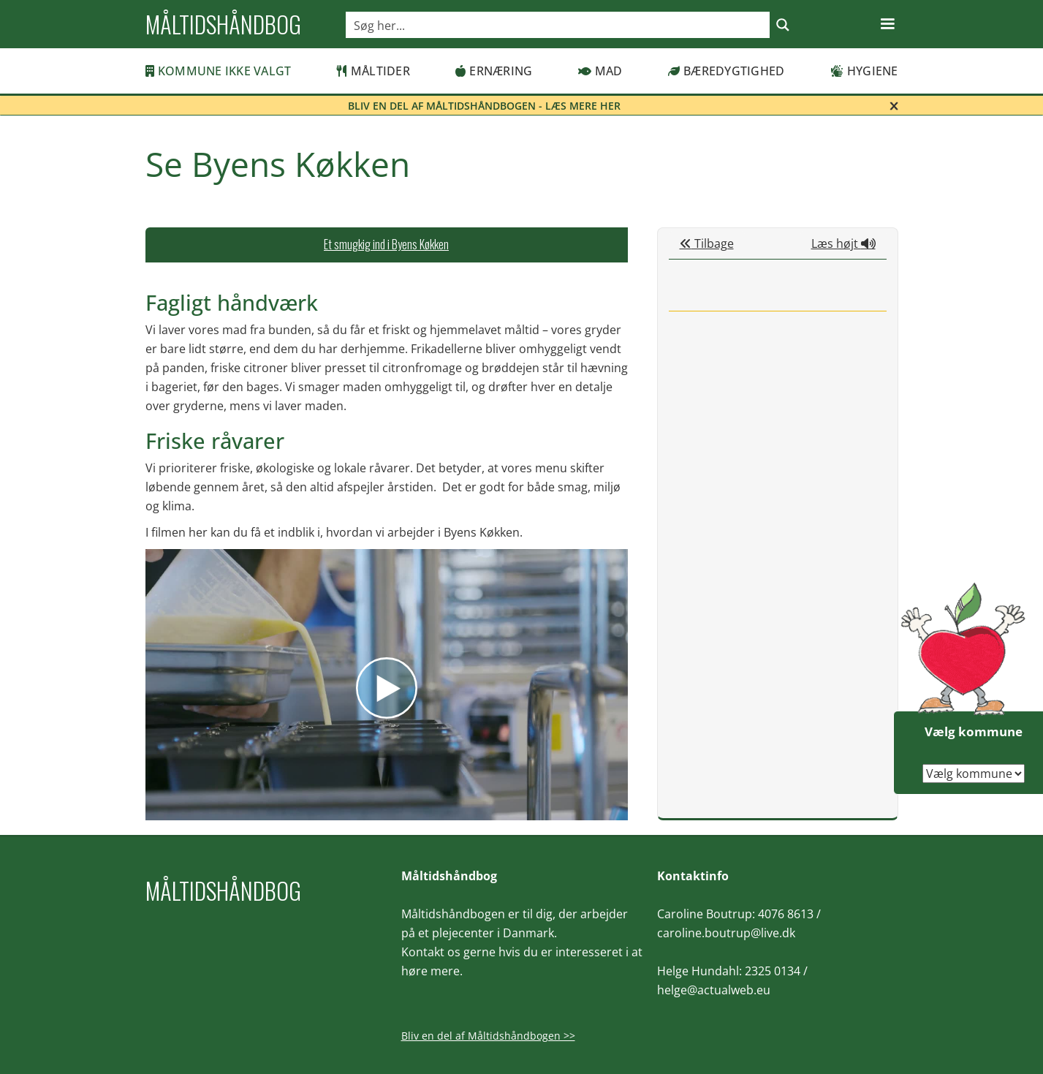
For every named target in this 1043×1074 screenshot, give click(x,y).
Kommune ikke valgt (218, 71)
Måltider (373, 71)
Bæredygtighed (726, 71)
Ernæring (493, 71)
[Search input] (558, 25)
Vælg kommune (974, 731)
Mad (600, 71)
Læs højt (843, 243)
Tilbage (707, 243)
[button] (887, 24)
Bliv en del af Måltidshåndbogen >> (488, 1036)
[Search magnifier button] (783, 25)
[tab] (386, 244)
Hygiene (864, 71)
